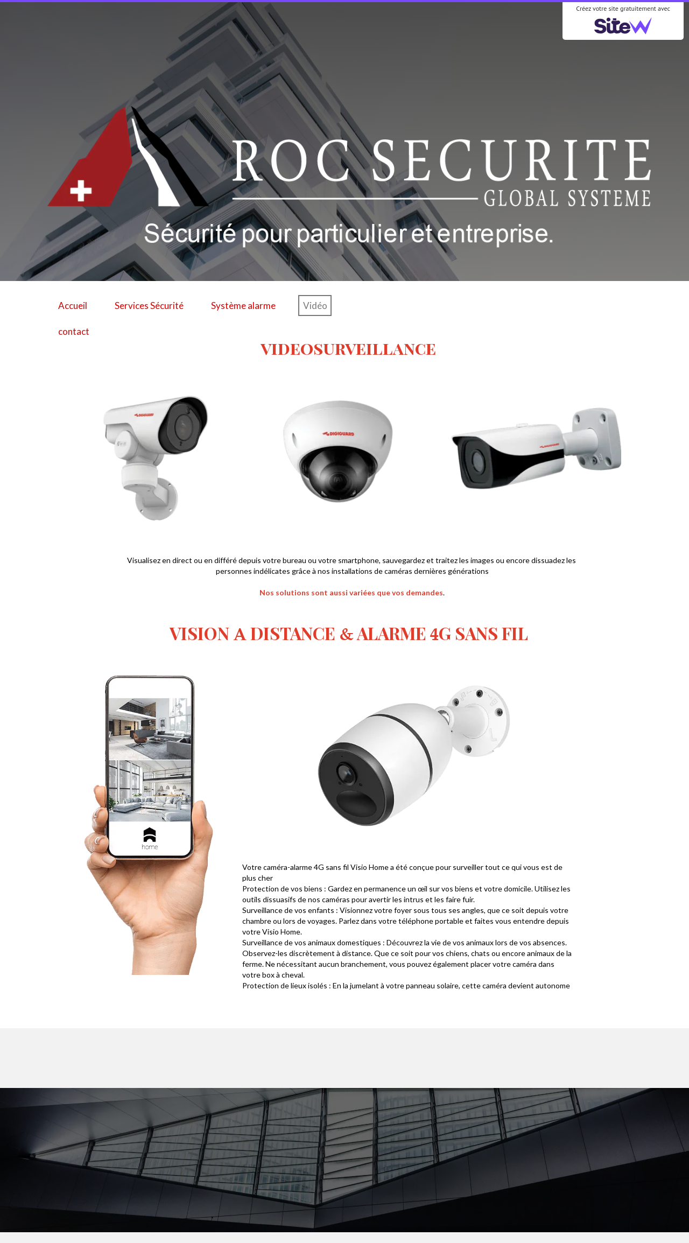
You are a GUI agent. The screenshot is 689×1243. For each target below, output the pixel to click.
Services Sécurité (149, 305)
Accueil (72, 305)
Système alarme (243, 305)
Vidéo (315, 305)
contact (73, 331)
